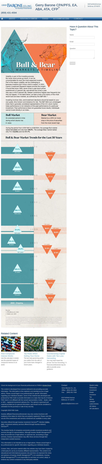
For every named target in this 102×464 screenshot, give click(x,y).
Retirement (93, 388)
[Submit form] (72, 63)
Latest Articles (94, 404)
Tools (45, 19)
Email (71, 41)
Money (92, 399)
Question (73, 48)
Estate (92, 392)
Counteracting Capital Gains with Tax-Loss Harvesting (56, 356)
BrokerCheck (47, 385)
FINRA (47, 422)
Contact (78, 19)
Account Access (61, 19)
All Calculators (94, 408)
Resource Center (28, 19)
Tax (91, 397)
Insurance (93, 394)
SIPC (2, 424)
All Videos (93, 406)
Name (72, 35)
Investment (93, 390)
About (12, 19)
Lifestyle (92, 401)
